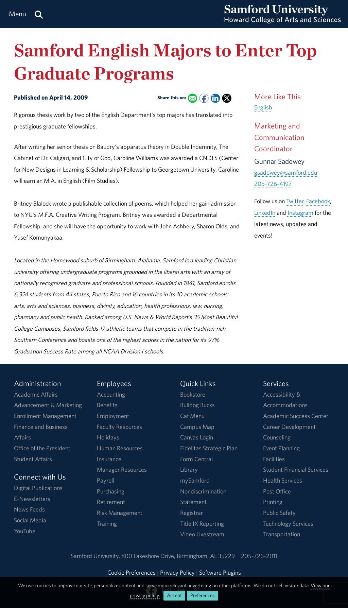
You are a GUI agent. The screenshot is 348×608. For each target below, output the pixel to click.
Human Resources (120, 448)
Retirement (111, 502)
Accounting (111, 394)
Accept (174, 595)
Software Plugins (220, 572)
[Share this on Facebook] (203, 98)
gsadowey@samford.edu (285, 172)
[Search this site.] (38, 14)
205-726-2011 (259, 556)
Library (189, 469)
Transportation (281, 534)
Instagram (300, 212)
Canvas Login (196, 437)
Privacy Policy (177, 572)
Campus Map (197, 427)
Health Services (282, 480)
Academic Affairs (36, 394)
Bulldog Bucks (197, 405)
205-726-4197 (273, 184)
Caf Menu (192, 416)
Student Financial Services (295, 469)
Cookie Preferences (131, 572)
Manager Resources (122, 469)
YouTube (24, 531)
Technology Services (288, 523)
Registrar (191, 513)
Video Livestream (202, 534)
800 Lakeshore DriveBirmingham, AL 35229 (178, 556)
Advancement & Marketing (48, 405)
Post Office (277, 491)
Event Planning (281, 448)
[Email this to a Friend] (192, 98)
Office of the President (42, 448)
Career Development (289, 427)
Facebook (318, 201)
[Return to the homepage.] (282, 20)
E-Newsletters (32, 499)
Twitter (294, 201)
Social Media (30, 520)
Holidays (108, 437)
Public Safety (279, 513)
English (263, 107)
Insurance (109, 459)
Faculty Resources (119, 427)
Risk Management (119, 513)
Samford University (96, 556)
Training (107, 523)
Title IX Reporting (202, 523)
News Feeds (29, 509)
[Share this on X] (226, 98)
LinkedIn (264, 212)
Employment (113, 416)
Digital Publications (38, 488)
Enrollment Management (45, 416)
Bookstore (192, 394)
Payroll (105, 480)
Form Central (196, 459)
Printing (272, 502)
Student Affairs (33, 459)
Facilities (274, 459)
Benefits (107, 405)
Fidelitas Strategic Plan (209, 448)
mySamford (195, 480)
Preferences (202, 595)
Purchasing (110, 491)
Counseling (277, 437)
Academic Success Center (295, 416)
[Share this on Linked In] (215, 98)
